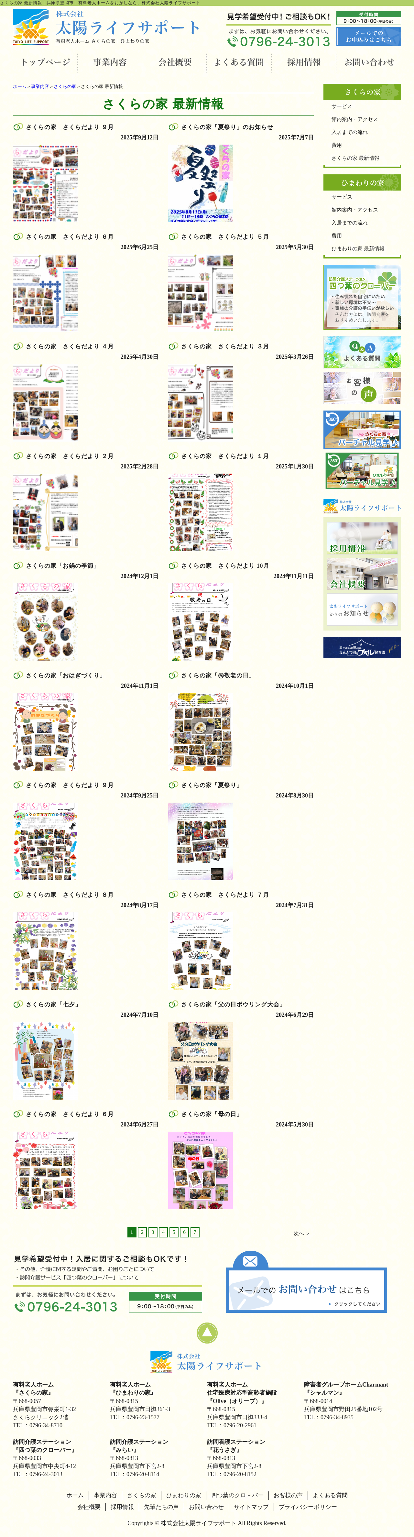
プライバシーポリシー (308, 1507)
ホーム (20, 86)
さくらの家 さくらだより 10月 (225, 566)
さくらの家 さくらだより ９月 (70, 127)
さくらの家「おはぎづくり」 (66, 675)
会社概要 (89, 1507)
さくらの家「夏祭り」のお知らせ (227, 127)
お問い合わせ (206, 1507)
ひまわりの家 (183, 1495)
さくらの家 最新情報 (355, 158)
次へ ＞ (302, 1233)
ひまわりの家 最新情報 (358, 248)
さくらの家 (65, 86)
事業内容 (40, 86)
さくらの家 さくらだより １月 (225, 456)
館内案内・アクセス (355, 119)
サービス (342, 106)
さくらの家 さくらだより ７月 (225, 895)
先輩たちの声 (161, 1507)
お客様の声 (288, 1495)
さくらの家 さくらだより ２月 (70, 456)
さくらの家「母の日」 (212, 1114)
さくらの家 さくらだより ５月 (225, 237)
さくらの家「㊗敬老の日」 (218, 675)
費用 (337, 145)
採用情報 (122, 1507)
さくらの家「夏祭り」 (212, 785)
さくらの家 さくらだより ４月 (70, 346)
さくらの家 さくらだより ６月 (70, 237)
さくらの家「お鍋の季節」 (63, 566)
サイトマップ (251, 1507)
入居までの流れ (350, 132)
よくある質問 (330, 1495)
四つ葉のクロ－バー (237, 1495)
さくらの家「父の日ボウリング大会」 (233, 1004)
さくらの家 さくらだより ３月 (225, 346)
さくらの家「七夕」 (53, 1004)
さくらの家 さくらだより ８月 (70, 895)
